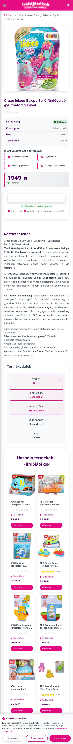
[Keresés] (68, 5)
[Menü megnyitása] (5, 5)
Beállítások (37, 738)
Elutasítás (13, 738)
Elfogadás (60, 738)
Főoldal (8, 15)
